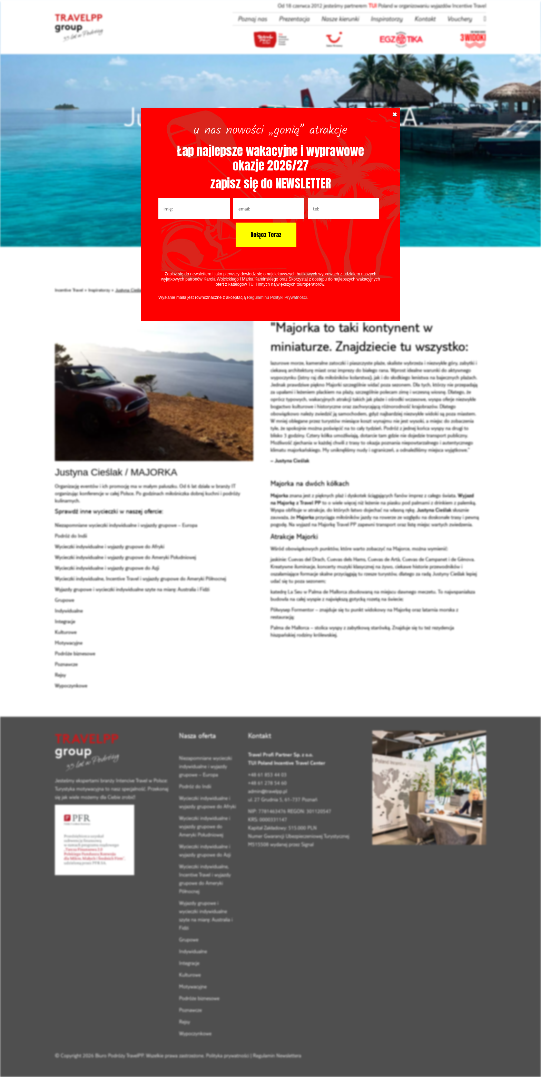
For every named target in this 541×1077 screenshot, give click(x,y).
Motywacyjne (68, 643)
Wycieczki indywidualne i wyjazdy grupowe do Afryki (109, 546)
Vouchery (459, 18)
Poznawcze (66, 664)
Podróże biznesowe (75, 653)
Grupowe (64, 600)
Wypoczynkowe (71, 685)
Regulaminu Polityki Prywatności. (277, 297)
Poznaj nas (252, 18)
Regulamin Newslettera (277, 1055)
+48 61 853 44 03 (267, 774)
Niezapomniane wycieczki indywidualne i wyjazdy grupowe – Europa (126, 525)
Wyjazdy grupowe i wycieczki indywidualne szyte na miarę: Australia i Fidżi (132, 589)
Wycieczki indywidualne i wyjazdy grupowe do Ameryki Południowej (125, 557)
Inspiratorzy (387, 18)
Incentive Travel (69, 290)
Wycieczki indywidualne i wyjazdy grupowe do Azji (107, 568)
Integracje (65, 621)
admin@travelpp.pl (267, 791)
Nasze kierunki (340, 18)
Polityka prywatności (227, 1055)
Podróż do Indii (71, 536)
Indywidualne (69, 611)
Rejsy (60, 675)
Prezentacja (294, 18)
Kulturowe (66, 632)
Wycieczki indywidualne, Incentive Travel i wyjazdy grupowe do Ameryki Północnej (140, 578)
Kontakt (424, 18)
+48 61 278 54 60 (267, 783)
